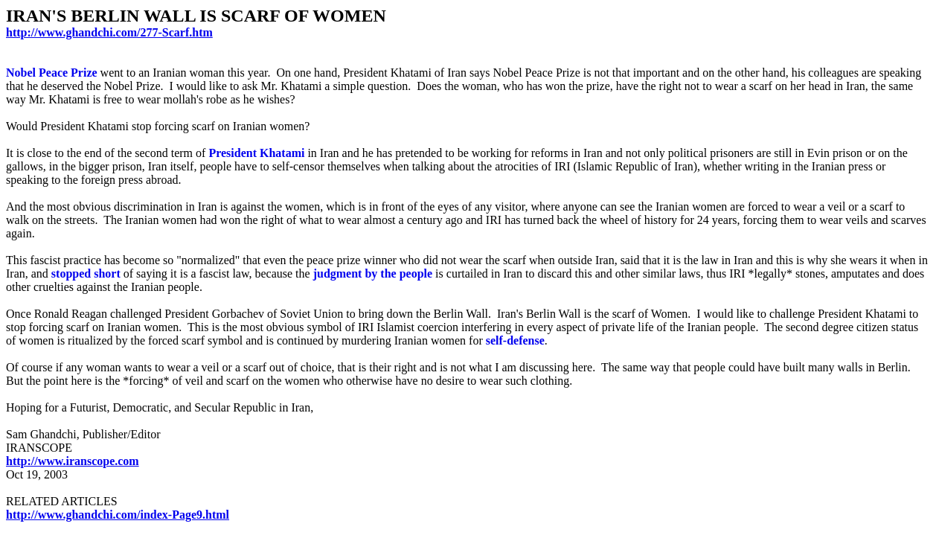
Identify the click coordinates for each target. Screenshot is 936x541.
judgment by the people (372, 273)
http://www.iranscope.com (72, 461)
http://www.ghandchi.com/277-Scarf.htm (109, 32)
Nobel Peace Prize (51, 72)
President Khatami (256, 153)
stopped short (86, 273)
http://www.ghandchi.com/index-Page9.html (117, 514)
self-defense (515, 340)
